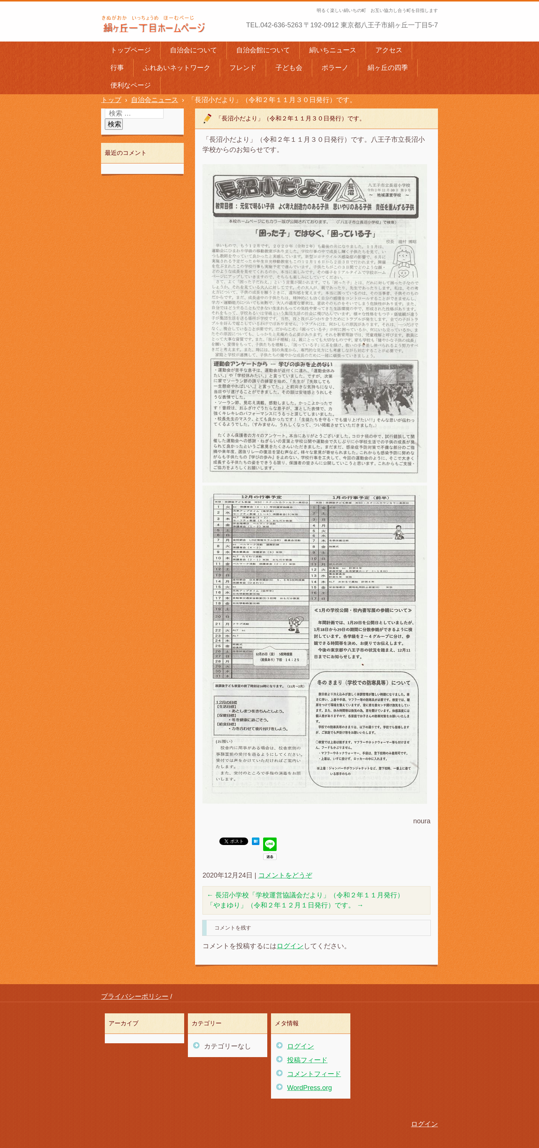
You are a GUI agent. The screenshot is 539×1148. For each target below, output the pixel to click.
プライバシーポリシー (134, 996)
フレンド (242, 67)
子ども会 (288, 67)
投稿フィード (307, 1060)
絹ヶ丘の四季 (388, 67)
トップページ (130, 50)
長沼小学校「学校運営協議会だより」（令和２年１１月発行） (305, 895)
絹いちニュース (332, 50)
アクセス (388, 50)
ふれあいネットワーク (176, 67)
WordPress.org (309, 1088)
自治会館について (263, 50)
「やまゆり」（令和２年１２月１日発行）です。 (285, 905)
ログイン (290, 946)
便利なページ (130, 85)
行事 (117, 67)
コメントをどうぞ (285, 875)
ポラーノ (335, 67)
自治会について (193, 50)
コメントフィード (314, 1074)
